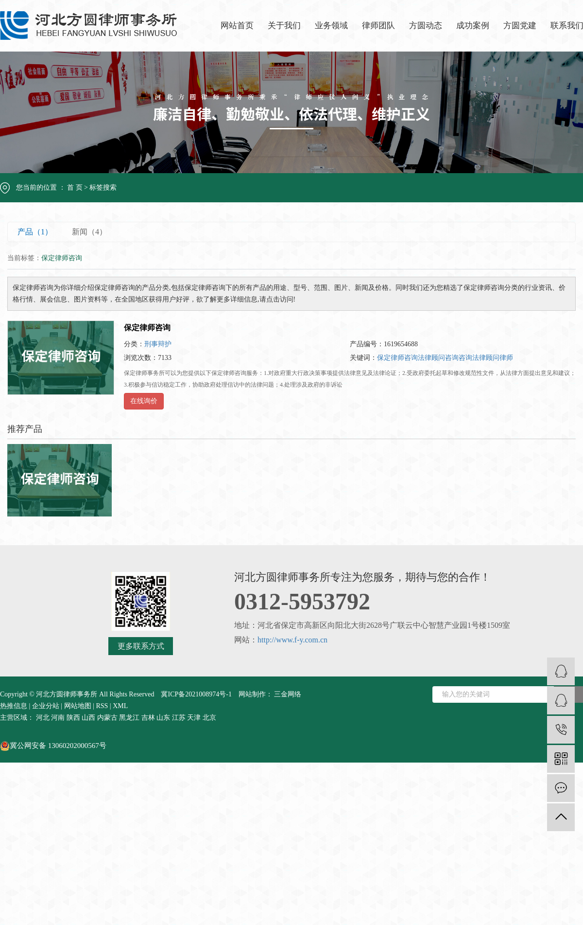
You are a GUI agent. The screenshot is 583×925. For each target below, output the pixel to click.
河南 (58, 717)
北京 (209, 717)
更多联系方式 (141, 646)
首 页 (75, 187)
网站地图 (77, 706)
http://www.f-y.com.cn (292, 640)
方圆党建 (519, 25)
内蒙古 (107, 717)
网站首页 (237, 25)
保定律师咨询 (147, 327)
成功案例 (472, 25)
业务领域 (331, 25)
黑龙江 (129, 717)
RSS (102, 706)
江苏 (179, 717)
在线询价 (143, 401)
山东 (163, 717)
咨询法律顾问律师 (486, 357)
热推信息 (13, 706)
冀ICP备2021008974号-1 (196, 694)
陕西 (73, 717)
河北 (43, 717)
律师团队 (378, 25)
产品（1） (34, 232)
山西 (88, 717)
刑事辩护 (157, 344)
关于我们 (284, 25)
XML (120, 706)
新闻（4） (89, 232)
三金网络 (287, 694)
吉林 (148, 717)
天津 (194, 717)
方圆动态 (425, 25)
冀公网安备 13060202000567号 (53, 745)
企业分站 (45, 706)
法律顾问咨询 (438, 357)
